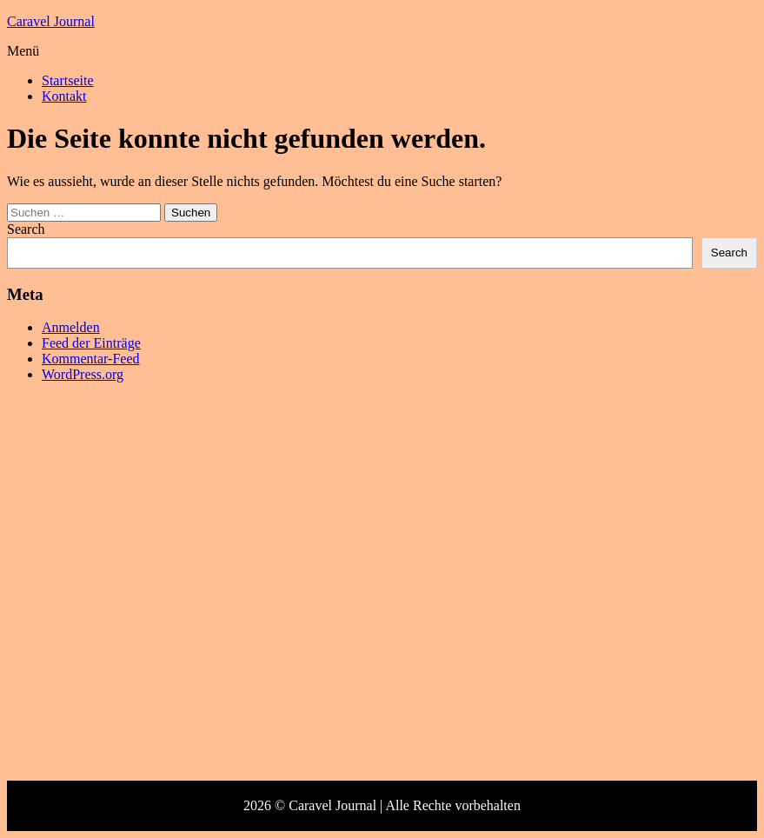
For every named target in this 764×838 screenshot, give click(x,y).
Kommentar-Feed (91, 358)
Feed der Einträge (91, 343)
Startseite (68, 80)
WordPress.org (82, 374)
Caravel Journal (51, 21)
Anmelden (71, 327)
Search (26, 229)
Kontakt (64, 96)
